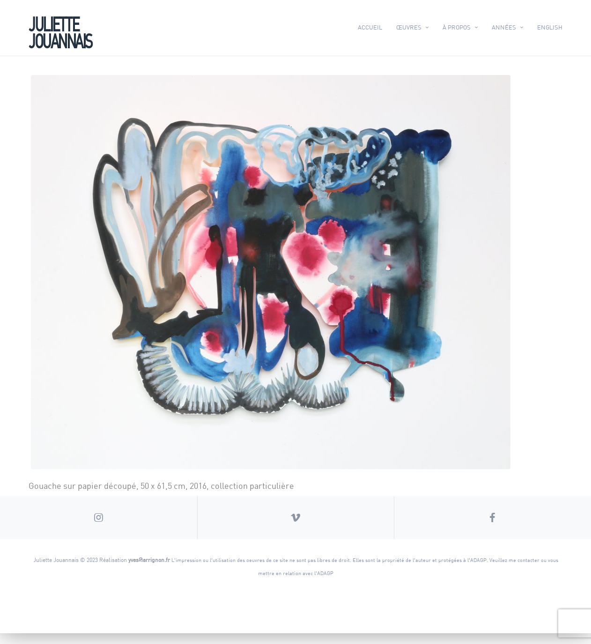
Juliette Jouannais (60, 31)
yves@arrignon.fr (149, 570)
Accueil (370, 27)
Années (504, 27)
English (549, 27)
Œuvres (408, 27)
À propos (457, 27)
